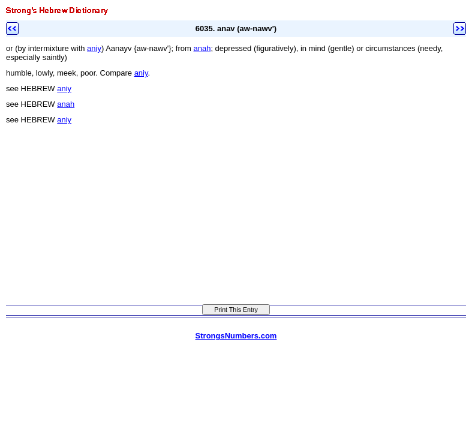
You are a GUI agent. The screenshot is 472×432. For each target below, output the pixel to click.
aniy (94, 48)
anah (202, 48)
